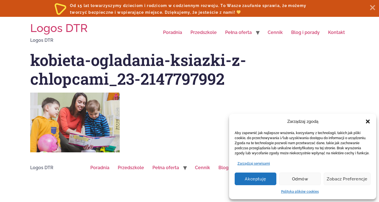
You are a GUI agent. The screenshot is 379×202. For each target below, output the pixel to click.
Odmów (300, 179)
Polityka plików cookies (300, 192)
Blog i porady (305, 32)
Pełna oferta (238, 32)
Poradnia (172, 32)
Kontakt (336, 32)
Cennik (275, 32)
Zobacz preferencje (347, 179)
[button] (368, 121)
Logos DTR (59, 28)
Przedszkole (203, 32)
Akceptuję (255, 179)
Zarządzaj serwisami (253, 164)
